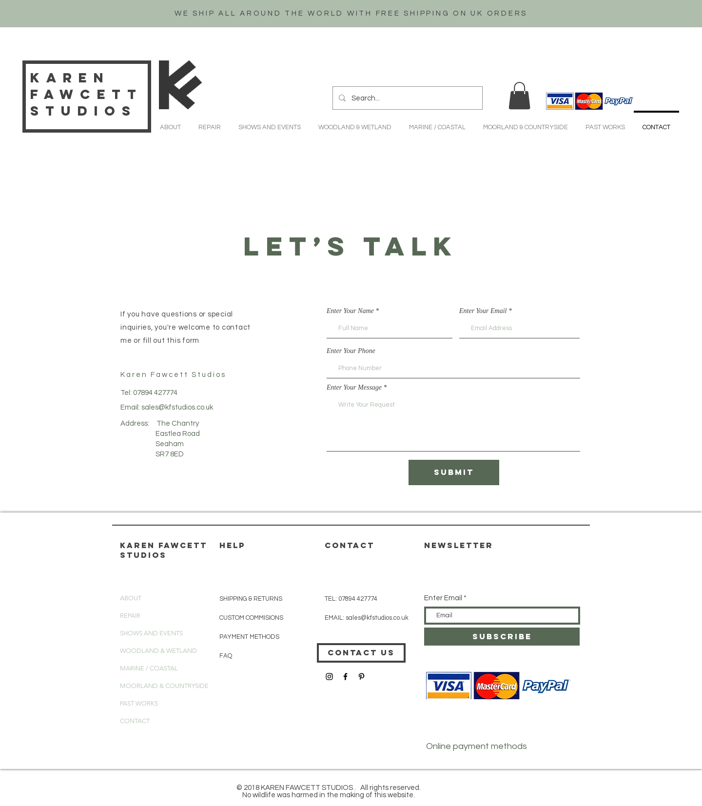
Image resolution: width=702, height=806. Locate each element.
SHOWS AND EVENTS (151, 633)
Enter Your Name (350, 311)
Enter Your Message (354, 387)
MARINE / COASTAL (149, 668)
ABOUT (130, 598)
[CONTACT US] (361, 653)
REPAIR (130, 615)
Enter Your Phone (351, 351)
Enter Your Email (483, 311)
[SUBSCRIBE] (502, 637)
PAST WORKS (139, 703)
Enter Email (443, 598)
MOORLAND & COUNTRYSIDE (164, 685)
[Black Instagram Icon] (329, 676)
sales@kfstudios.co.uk (177, 407)
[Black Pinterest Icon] (361, 676)
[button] (519, 95)
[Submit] (454, 472)
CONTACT (135, 721)
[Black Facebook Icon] (345, 676)
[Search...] (406, 98)
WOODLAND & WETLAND (158, 650)
